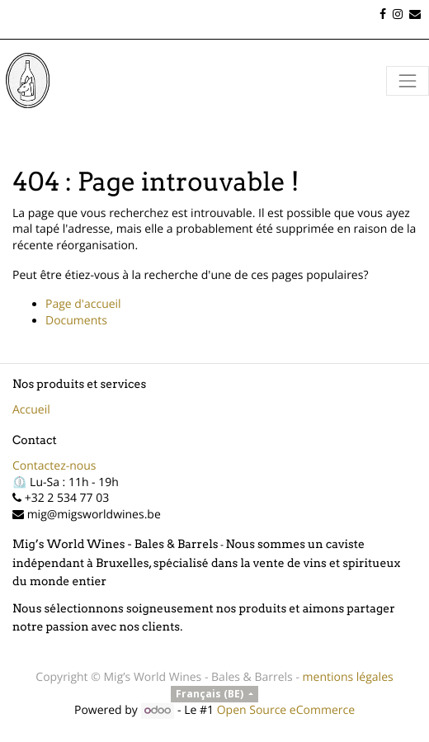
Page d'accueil (83, 304)
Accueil (31, 410)
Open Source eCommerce (286, 710)
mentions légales (348, 677)
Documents (76, 320)
